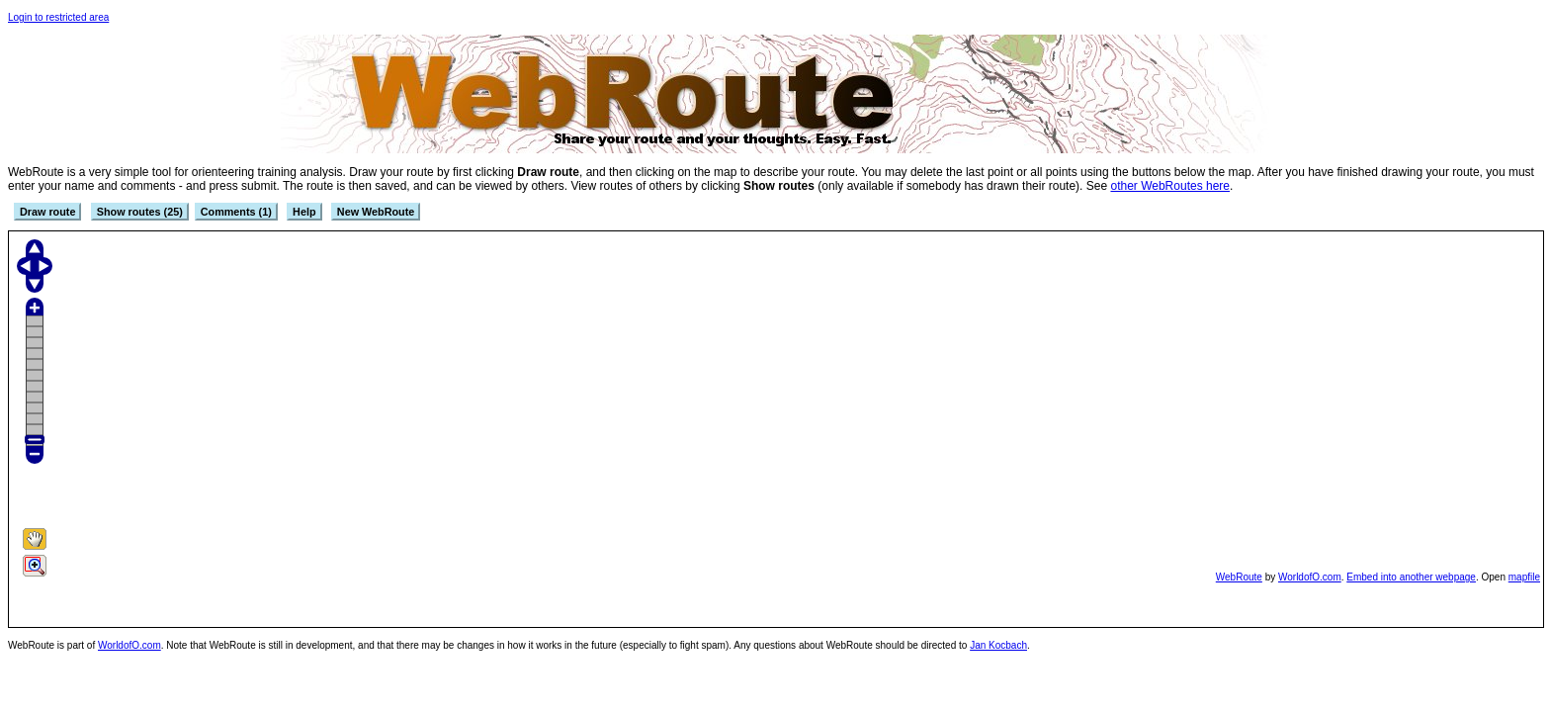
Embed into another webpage (1411, 577)
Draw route (47, 212)
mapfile (1524, 577)
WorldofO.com (1309, 577)
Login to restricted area (58, 17)
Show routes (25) (140, 212)
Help (304, 212)
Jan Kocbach (998, 645)
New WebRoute (375, 212)
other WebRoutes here (1170, 186)
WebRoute (1239, 577)
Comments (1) (236, 212)
